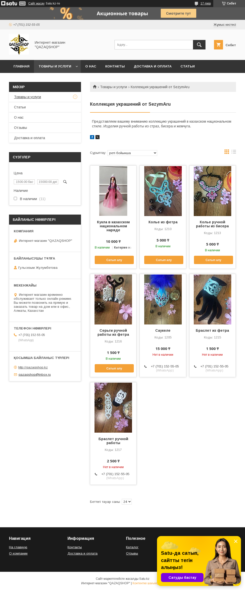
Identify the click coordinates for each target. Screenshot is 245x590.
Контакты (115, 66)
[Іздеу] (199, 44)
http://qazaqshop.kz (33, 367)
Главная (22, 66)
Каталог (132, 547)
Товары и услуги (54, 66)
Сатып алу (114, 260)
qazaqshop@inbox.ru (34, 374)
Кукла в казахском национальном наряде (113, 226)
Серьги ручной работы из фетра (113, 332)
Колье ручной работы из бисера (212, 224)
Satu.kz (144, 579)
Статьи (187, 66)
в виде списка (234, 152)
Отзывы (20, 128)
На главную (18, 547)
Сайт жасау (36, 3)
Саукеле (162, 330)
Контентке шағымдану (148, 583)
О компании (18, 553)
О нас (90, 66)
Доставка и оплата (153, 66)
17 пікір (205, 3)
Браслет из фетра (212, 330)
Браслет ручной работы (113, 441)
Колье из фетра (163, 222)
